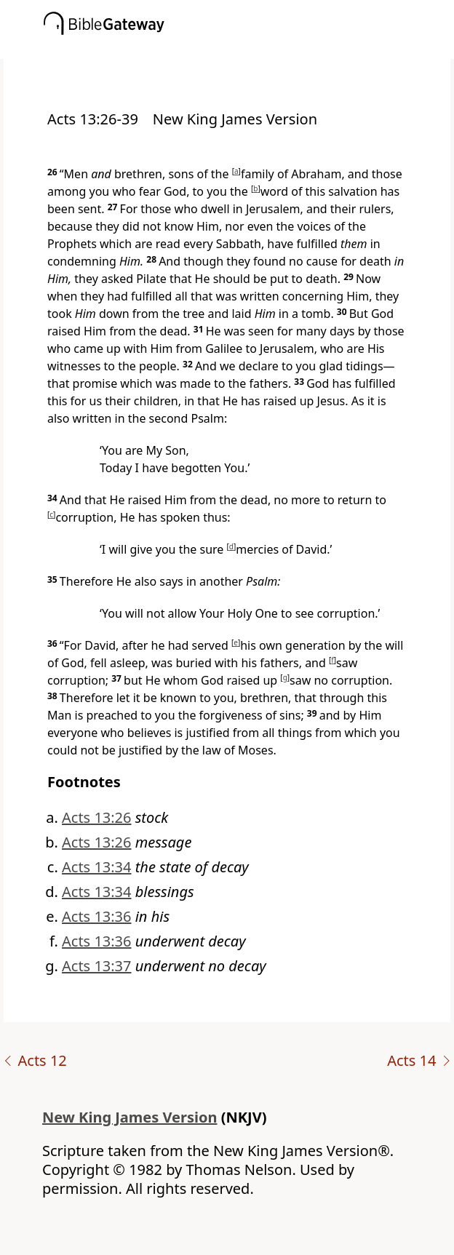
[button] (249, 49)
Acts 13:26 (97, 817)
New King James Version (130, 1117)
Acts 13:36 (97, 916)
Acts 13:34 (97, 867)
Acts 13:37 (97, 966)
